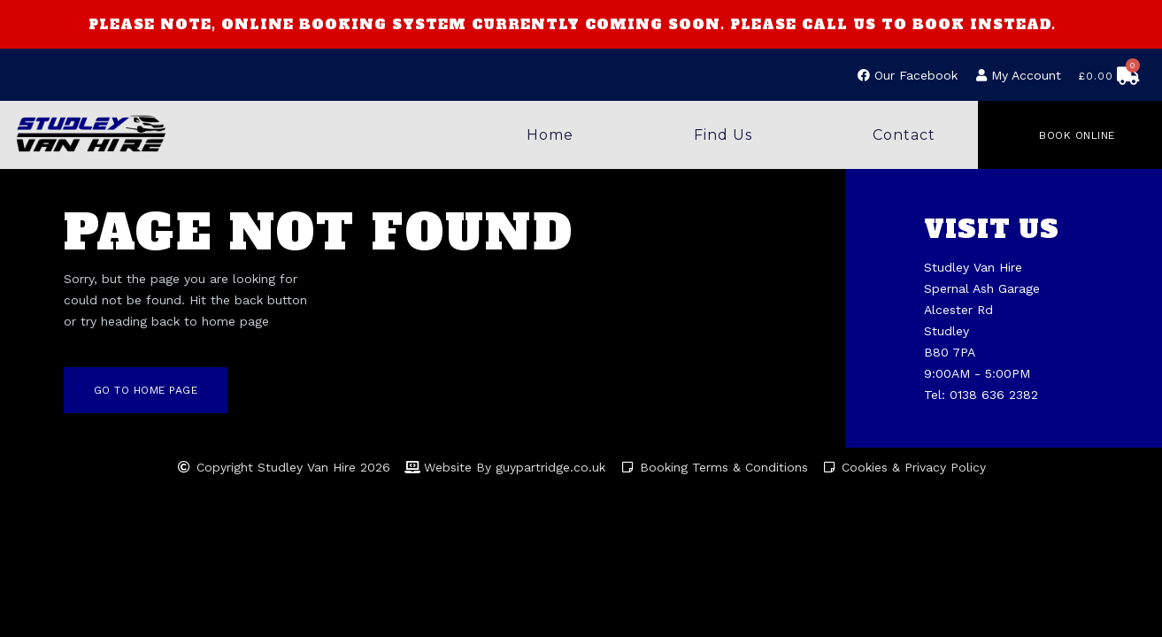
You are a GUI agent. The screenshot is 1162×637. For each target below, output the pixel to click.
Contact (904, 135)
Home (550, 135)
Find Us (723, 135)
